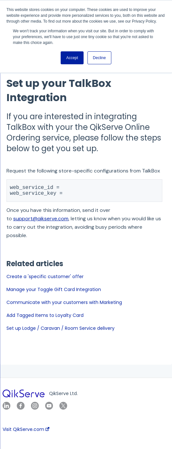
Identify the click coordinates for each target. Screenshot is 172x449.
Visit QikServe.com (26, 429)
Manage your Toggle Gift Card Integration (53, 292)
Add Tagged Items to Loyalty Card (45, 318)
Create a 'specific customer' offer (45, 279)
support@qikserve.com (40, 221)
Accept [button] (72, 58)
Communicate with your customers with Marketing (64, 305)
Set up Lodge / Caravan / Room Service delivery (60, 331)
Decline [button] (99, 58)
